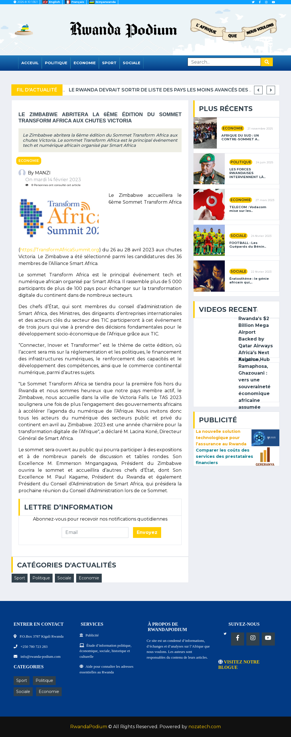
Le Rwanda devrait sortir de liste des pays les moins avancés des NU (184, 90)
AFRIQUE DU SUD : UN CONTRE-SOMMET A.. (240, 137)
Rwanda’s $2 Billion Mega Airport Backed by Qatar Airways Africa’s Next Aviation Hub (255, 339)
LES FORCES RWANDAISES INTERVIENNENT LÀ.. (247, 173)
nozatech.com (204, 726)
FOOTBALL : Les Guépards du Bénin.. (247, 245)
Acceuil (30, 62)
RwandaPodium (88, 726)
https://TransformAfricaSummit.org (59, 249)
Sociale (131, 62)
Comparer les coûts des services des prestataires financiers (224, 456)
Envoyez (147, 532)
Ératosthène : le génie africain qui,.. (249, 280)
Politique (56, 62)
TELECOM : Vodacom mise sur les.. (247, 209)
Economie (85, 62)
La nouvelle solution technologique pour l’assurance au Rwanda (221, 437)
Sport (109, 62)
